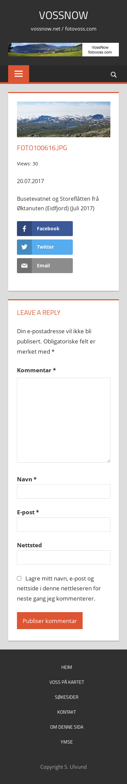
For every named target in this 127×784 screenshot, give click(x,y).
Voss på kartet (66, 681)
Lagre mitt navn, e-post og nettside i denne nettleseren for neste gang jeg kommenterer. (59, 588)
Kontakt (66, 711)
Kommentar (36, 370)
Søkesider (67, 696)
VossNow (63, 15)
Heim (66, 667)
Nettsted (29, 545)
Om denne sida (66, 726)
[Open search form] (114, 74)
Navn (27, 479)
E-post (28, 512)
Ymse (67, 741)
